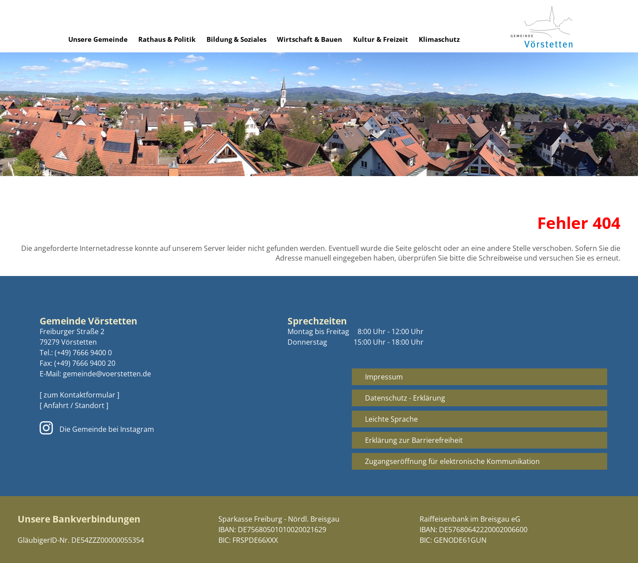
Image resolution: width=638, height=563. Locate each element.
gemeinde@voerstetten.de (107, 374)
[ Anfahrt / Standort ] (74, 405)
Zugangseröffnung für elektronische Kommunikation (452, 461)
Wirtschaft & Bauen (309, 39)
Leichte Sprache (391, 419)
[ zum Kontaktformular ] (79, 395)
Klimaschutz (439, 39)
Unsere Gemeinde (98, 39)
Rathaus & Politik (166, 39)
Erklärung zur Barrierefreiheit (414, 440)
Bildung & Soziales (236, 39)
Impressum (384, 377)
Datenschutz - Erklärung (405, 398)
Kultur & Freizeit (380, 39)
